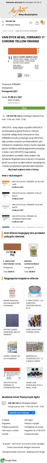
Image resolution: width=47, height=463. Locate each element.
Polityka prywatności (10, 427)
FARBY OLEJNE (8, 31)
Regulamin (6, 423)
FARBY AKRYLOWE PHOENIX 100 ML (33, 330)
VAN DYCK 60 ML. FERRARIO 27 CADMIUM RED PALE (12, 385)
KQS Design (40, 451)
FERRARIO (16, 84)
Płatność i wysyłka (31, 423)
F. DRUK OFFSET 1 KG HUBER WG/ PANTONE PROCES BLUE (34, 304)
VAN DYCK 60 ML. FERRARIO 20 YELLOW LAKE (28, 182)
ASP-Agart (28, 420)
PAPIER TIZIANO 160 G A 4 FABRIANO (12, 357)
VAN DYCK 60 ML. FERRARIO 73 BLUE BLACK (26, 194)
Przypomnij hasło (31, 434)
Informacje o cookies (10, 430)
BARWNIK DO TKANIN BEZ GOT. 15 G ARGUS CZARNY (34, 358)
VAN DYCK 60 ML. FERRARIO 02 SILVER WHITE (27, 205)
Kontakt (5, 434)
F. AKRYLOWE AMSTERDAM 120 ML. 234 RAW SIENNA (12, 262)
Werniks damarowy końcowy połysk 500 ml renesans (11, 303)
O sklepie (5, 420)
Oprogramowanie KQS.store (13, 451)
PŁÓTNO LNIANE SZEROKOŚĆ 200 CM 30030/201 (12, 332)
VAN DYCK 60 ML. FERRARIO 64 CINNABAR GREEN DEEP (24, 217)
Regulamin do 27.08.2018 (34, 430)
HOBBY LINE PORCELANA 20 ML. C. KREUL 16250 (34, 385)
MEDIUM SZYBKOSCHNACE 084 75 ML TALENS (32, 262)
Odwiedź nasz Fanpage (19, 412)
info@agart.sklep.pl (13, 25)
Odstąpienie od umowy (33, 427)
